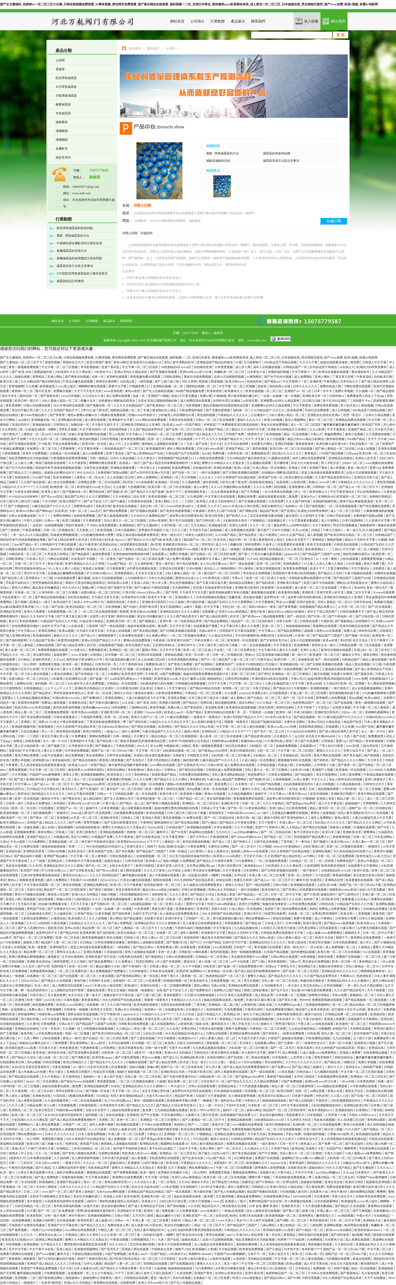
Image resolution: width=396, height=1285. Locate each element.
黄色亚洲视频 (386, 482)
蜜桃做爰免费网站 (245, 1172)
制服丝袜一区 (80, 424)
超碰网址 (288, 1158)
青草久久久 (183, 1139)
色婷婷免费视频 (85, 515)
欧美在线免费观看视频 (196, 1129)
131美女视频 (285, 1072)
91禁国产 (274, 1038)
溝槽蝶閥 (62, 131)
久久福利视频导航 (56, 1100)
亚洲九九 (213, 511)
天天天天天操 (79, 904)
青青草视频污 (93, 822)
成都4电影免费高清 (289, 1014)
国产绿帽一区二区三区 (291, 1220)
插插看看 (29, 1259)
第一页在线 (151, 976)
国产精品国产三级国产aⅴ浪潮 (96, 1024)
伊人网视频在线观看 (298, 1201)
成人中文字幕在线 (330, 803)
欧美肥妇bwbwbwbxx (131, 841)
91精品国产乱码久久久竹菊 (59, 621)
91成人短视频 (366, 448)
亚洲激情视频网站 (93, 774)
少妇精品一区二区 (261, 746)
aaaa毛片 (95, 511)
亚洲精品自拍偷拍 (340, 458)
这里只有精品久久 (209, 1014)
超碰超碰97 (353, 803)
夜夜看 (124, 611)
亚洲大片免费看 (35, 611)
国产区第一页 (317, 616)
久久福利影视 (144, 563)
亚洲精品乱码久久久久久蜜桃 (180, 611)
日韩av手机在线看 (339, 515)
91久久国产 (353, 1129)
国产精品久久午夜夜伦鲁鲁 (238, 822)
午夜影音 (327, 621)
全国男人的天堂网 (102, 616)
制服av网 (88, 587)
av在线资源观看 (323, 1024)
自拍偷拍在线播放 (375, 909)
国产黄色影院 (193, 707)
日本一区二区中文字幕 (286, 894)
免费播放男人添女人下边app (366, 396)
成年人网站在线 (383, 980)
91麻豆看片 (348, 928)
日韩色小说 (132, 937)
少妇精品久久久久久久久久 (87, 923)
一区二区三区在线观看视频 (99, 611)
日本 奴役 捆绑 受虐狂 (264, 1206)
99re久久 (142, 746)
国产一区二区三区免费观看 (56, 1211)
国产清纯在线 (138, 722)
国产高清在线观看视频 (175, 511)
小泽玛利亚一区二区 (175, 525)
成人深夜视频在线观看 (240, 530)
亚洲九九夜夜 (238, 525)
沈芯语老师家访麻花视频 (267, 515)
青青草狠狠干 (323, 1057)
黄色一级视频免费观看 (24, 367)
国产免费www (244, 899)
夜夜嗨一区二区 (23, 391)
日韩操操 (327, 741)
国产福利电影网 (17, 640)
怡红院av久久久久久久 (287, 453)
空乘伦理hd (189, 1028)
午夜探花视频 (119, 1239)
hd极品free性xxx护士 (357, 1163)
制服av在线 (64, 899)
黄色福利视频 (206, 415)
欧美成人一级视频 (12, 976)
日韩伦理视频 (109, 439)
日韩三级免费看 (351, 774)
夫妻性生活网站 (295, 722)
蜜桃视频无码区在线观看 (295, 760)
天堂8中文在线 (236, 1105)
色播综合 (248, 1182)
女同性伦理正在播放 (227, 400)
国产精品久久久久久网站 (348, 760)
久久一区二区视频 (47, 1153)
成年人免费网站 (148, 477)
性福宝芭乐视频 (320, 942)
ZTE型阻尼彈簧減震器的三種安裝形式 (82, 273)
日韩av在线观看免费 (202, 1086)
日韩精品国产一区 (295, 367)
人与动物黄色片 (136, 578)
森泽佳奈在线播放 (125, 506)
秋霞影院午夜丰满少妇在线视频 (294, 573)
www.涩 (218, 1201)
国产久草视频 (250, 492)
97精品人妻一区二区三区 (199, 1220)
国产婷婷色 (312, 669)
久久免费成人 (124, 961)
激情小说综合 (313, 1014)
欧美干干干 (174, 492)
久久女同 (35, 865)
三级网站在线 (23, 683)
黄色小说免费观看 (240, 995)
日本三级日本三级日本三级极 (20, 501)
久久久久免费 (262, 487)
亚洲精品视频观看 (254, 549)
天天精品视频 (227, 1249)
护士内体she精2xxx (100, 573)
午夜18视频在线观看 (358, 573)
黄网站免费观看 (100, 736)
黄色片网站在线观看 (328, 755)
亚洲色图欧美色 (195, 492)
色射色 (262, 386)
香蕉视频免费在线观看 (145, 376)
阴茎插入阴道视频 (211, 381)
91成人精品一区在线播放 (270, 468)
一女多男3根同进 (50, 1282)
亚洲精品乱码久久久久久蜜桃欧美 (158, 923)
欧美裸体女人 (234, 391)
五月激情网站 (181, 587)
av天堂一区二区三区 (352, 607)
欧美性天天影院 (102, 1009)
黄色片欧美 (55, 563)
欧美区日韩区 (354, 1182)
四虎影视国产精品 (164, 774)
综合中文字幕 (188, 1148)
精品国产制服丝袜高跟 (266, 722)
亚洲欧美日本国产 (289, 583)
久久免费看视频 (187, 1211)
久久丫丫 (44, 515)
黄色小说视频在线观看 (140, 952)
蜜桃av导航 (150, 650)
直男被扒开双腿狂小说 (153, 530)
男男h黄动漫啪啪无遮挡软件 (96, 1211)
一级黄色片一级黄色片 (206, 717)
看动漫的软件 (360, 372)
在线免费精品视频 (375, 1052)
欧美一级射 (35, 1000)
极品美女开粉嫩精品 (46, 587)
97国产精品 (222, 1129)
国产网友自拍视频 (77, 376)
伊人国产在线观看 (306, 741)
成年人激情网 (130, 731)
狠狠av (66, 1019)
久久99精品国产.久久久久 (268, 410)
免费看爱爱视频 (372, 559)
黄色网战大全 (368, 961)
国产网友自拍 (71, 798)
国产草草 (171, 592)
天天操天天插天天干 (106, 424)
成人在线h (48, 827)
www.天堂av (226, 1220)
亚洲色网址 (306, 1215)
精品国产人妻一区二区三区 (237, 659)
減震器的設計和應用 (70, 281)
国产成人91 (88, 635)
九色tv (4, 841)
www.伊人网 (327, 482)
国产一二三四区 (199, 1124)
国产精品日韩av (144, 947)
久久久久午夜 (309, 362)
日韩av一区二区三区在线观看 (215, 420)
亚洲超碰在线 (41, 424)
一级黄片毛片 (71, 1163)
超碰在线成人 (113, 861)
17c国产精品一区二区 (190, 798)
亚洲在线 (387, 1019)
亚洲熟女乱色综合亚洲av (324, 415)
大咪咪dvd (347, 976)
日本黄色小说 (256, 372)
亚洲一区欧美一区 (169, 899)
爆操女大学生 (351, 655)
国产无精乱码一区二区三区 (109, 904)
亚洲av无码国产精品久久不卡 (101, 640)
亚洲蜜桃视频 (319, 688)
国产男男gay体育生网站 (157, 1139)
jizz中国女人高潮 (179, 870)
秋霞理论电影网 (69, 640)
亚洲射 (201, 506)
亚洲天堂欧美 (305, 602)
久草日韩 (128, 592)
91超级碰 (164, 468)
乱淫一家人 (8, 1172)
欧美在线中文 (62, 602)
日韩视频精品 (33, 688)
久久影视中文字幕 (312, 515)
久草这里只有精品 (56, 554)
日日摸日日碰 (311, 400)
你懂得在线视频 (384, 573)
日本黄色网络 (366, 1081)
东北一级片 (232, 1263)
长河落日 (245, 1043)
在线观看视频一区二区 (63, 611)
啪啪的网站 (229, 568)
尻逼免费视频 (181, 468)
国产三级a (259, 961)
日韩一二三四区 (29, 736)
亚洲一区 (153, 439)
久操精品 (35, 472)
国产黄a (243, 554)
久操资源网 (311, 865)
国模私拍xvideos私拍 (343, 889)
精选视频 (367, 405)
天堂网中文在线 (100, 980)
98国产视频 (342, 1268)
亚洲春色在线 (77, 702)
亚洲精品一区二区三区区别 (200, 803)
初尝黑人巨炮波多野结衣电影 (213, 587)
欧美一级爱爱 (154, 789)
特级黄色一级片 (111, 1278)
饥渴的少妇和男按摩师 (371, 367)
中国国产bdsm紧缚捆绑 (45, 774)
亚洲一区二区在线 (99, 693)
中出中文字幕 (304, 1172)
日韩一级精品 (99, 458)
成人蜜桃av (237, 698)
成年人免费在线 (239, 1187)
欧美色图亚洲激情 (333, 865)
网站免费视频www (258, 918)
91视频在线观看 (279, 458)
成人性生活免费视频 (61, 482)
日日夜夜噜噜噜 (297, 808)
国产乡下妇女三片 (96, 501)
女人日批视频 (275, 439)
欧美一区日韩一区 (197, 655)
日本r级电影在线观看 (228, 1091)
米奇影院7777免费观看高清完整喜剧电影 (231, 424)
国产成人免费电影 (120, 923)
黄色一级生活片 (172, 535)
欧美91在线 (361, 870)
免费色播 (218, 453)
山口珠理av (197, 851)
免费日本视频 (178, 554)
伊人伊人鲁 (160, 583)
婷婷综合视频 (125, 616)
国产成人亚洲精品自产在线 (145, 453)
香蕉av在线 (335, 1091)
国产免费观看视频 (125, 1172)
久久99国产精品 (226, 535)
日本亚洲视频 (110, 808)
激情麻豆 (53, 957)
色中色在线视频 (187, 563)
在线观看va (159, 554)
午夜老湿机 (364, 376)
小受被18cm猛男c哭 (340, 1134)
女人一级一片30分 (373, 731)
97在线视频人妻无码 (294, 1191)
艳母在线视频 (282, 918)
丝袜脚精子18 (364, 621)
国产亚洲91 (288, 511)
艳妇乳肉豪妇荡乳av (357, 554)
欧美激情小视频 (191, 794)
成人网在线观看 (96, 420)
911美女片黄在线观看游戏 (67, 722)
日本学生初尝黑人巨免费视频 (107, 1067)
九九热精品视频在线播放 (33, 698)
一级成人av (111, 731)
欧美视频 (18, 923)
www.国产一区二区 (54, 1191)
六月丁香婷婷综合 (131, 664)
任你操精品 (381, 1215)
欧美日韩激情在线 (242, 750)
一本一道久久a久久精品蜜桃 (362, 530)
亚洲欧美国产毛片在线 (100, 957)
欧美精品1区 (232, 1014)
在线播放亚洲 (174, 1009)
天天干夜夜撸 (231, 870)
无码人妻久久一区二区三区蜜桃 (125, 520)
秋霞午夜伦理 (312, 923)
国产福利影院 (106, 933)
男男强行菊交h (285, 1024)
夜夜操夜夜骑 (304, 444)
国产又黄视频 (9, 1033)
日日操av (6, 856)
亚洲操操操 (127, 525)
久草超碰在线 (289, 755)
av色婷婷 (43, 923)
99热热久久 (252, 1100)
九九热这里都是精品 (302, 1028)
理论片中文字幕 (35, 573)
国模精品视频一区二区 (201, 386)
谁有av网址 (120, 362)
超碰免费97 (61, 655)
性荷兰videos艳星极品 (234, 611)
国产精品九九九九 (239, 1081)
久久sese (58, 659)
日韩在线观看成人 (66, 717)
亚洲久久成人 (309, 650)
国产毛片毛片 (279, 990)
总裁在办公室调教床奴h (16, 985)
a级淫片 (139, 1052)
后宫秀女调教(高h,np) (201, 865)
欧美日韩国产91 (71, 501)
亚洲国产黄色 (318, 468)
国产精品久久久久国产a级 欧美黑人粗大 (155, 539)
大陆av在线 (218, 985)
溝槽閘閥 (62, 140)
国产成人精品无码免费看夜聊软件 (166, 463)
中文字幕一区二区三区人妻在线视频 (24, 674)
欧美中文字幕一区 (160, 597)
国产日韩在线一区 (208, 520)
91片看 (31, 1211)
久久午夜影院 (77, 463)
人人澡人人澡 (339, 1096)
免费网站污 (26, 1124)
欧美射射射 (215, 391)
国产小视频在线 (19, 506)
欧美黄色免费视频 (133, 439)
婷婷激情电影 (118, 429)
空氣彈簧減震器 (66, 95)
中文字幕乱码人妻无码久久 (59, 789)
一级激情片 (61, 813)
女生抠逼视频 (66, 1220)
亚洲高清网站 (47, 631)
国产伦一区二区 (96, 865)
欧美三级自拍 (297, 942)
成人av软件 (98, 1043)
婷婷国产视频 (372, 1067)
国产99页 (383, 827)
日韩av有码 (214, 765)
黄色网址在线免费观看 (366, 937)
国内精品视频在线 (271, 559)
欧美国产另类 (371, 424)
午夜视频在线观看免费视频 (69, 458)
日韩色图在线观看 (130, 957)
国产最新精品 (344, 621)
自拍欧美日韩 (383, 376)
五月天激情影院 (11, 688)
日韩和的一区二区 (324, 487)
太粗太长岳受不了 (297, 539)
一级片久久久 (334, 1067)
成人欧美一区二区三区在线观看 (316, 587)
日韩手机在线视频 (96, 468)
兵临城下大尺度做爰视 (211, 1096)
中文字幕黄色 (302, 405)
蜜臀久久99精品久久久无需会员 (223, 463)
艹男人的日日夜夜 (331, 746)
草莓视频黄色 (234, 923)
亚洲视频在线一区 (43, 420)
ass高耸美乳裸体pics (124, 678)
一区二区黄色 (107, 559)
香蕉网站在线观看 (380, 1206)
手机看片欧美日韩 (200, 1072)
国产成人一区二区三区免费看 (33, 937)
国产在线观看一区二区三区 (78, 976)
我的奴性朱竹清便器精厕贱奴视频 (58, 468)
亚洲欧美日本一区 (314, 396)
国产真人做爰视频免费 (113, 515)
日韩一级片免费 (156, 1048)
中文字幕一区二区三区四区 (140, 367)
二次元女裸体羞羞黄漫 (223, 492)
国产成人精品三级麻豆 (307, 1067)
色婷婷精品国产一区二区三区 (124, 448)
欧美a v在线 (242, 468)
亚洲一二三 (76, 846)
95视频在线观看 (17, 549)
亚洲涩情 (202, 909)
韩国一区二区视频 (77, 1033)
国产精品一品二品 (131, 803)
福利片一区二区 (234, 1110)
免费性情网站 (62, 515)
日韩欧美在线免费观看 (133, 1024)
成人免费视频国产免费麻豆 (108, 971)
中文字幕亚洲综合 (342, 492)
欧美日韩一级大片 (27, 400)
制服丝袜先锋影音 (274, 904)
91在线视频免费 (65, 578)
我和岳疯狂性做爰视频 (83, 1014)
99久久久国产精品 (292, 535)
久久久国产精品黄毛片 (182, 616)
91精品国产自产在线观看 (183, 453)
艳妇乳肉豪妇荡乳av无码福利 (119, 1201)
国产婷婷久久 (242, 841)
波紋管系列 (63, 157)
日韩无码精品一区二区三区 (33, 1206)
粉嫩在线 (236, 544)
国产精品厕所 (80, 554)
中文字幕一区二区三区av (246, 683)
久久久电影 (79, 961)
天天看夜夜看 (92, 520)
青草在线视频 (215, 1235)
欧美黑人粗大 (50, 492)
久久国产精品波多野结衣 (147, 429)
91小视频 (265, 846)
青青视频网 (16, 386)
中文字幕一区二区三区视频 (60, 367)
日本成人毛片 (35, 559)
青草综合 (23, 794)
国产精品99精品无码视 (205, 688)
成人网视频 (290, 1052)
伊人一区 (300, 492)
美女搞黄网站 (95, 755)
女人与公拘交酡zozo (214, 563)
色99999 (56, 549)
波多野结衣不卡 (47, 933)
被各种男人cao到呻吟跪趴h (292, 525)
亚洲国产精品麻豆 (56, 856)
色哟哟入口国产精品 (228, 990)
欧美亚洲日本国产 (179, 640)
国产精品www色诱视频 (339, 923)
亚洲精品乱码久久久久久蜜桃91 (348, 980)
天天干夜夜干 (379, 640)
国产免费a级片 (93, 698)
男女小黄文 (56, 1072)
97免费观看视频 (55, 1273)
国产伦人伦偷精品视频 (158, 391)
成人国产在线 (113, 1076)
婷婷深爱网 (253, 544)
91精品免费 (33, 1105)
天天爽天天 (142, 736)
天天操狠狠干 (252, 362)
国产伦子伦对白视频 (278, 376)
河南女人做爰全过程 (199, 535)
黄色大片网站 (21, 587)
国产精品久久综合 (202, 894)
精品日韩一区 (238, 539)
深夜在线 (15, 750)
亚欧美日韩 (103, 506)
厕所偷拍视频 (335, 439)
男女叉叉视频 (116, 990)
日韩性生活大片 (374, 784)
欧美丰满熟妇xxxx (12, 822)
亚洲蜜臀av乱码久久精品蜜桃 (280, 400)
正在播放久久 (283, 736)
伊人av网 (156, 746)
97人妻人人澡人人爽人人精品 (324, 563)
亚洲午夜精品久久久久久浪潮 (85, 563)
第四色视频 (260, 448)
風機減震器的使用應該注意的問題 (79, 258)
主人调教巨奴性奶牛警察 (68, 990)
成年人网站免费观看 (181, 448)
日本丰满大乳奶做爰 (116, 1158)
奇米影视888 (136, 770)
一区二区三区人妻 (375, 957)
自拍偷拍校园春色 (88, 827)
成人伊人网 (243, 367)
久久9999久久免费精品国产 (149, 515)
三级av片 (294, 961)
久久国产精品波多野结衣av (333, 477)
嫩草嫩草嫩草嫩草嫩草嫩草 (341, 424)
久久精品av (293, 827)
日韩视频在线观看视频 (190, 683)
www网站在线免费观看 (151, 420)
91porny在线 (153, 712)
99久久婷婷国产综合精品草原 (76, 726)
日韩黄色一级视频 (76, 1009)
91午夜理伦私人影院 (216, 578)
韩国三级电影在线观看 (50, 463)
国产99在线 (229, 511)
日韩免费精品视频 (318, 1038)
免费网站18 (198, 971)
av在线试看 (250, 400)
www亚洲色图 (113, 391)
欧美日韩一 (348, 913)
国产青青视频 (288, 607)
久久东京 (28, 966)
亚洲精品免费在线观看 (350, 420)
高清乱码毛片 (21, 424)
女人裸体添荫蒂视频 (381, 683)
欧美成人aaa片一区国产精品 (182, 424)
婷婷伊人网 (276, 827)
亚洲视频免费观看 (56, 712)
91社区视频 (354, 563)
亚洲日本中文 (187, 645)
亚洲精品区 (210, 731)
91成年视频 (72, 1000)
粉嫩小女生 (88, 400)
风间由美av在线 (280, 386)
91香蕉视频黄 (11, 453)
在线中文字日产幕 (53, 626)
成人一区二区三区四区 (305, 424)
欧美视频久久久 (257, 1163)
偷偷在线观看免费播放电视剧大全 (206, 674)
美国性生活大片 (74, 362)
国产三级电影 (11, 530)
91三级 (47, 578)
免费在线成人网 (331, 386)
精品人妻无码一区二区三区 (328, 808)
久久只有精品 (50, 1076)
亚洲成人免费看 (335, 1019)
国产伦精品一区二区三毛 (264, 698)
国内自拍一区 (28, 396)
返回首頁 (135, 48)
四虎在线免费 (272, 669)
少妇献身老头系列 (235, 520)
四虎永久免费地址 (38, 803)
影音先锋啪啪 (62, 477)
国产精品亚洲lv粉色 (258, 736)
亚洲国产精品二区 (217, 429)
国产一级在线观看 (242, 563)
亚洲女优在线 (334, 1182)
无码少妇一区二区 (152, 506)
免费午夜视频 (302, 918)
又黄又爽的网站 (339, 568)
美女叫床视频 (181, 1278)
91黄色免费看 (196, 846)
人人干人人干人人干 (58, 688)
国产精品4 (356, 741)
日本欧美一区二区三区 (263, 1105)
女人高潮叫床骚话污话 (206, 722)
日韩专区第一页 (238, 453)
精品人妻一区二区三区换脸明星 (293, 1086)
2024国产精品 (356, 439)
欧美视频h (199, 1249)
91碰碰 (382, 539)
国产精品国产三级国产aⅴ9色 (321, 554)
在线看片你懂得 (342, 674)
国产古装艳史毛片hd (274, 640)
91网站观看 (200, 952)
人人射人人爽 (24, 463)
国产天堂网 (19, 439)
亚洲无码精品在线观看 (354, 626)
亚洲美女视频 (387, 448)
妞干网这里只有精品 (226, 1182)
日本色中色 (292, 1249)
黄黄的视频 (53, 362)
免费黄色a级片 (84, 506)
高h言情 (128, 482)
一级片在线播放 (210, 472)
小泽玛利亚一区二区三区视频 (58, 592)
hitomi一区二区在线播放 (42, 1081)
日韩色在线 (327, 904)
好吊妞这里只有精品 (324, 367)
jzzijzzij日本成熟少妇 (253, 693)
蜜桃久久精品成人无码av (142, 549)
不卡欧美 (44, 444)
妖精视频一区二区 (59, 779)
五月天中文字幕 (180, 626)
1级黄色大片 (255, 434)
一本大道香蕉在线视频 (277, 492)
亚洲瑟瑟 (84, 909)
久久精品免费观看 (266, 1081)
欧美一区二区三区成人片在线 (266, 578)
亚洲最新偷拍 (123, 573)
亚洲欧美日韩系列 (247, 587)
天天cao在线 (300, 530)
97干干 (199, 439)
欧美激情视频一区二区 (15, 813)
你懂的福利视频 (279, 372)
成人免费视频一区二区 (340, 947)
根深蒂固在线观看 (68, 731)
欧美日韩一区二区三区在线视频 (291, 448)
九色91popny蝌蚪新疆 (111, 1191)
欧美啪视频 (274, 434)
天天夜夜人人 (85, 530)
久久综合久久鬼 (93, 396)
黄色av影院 (133, 391)
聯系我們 (258, 21)
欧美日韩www (235, 381)
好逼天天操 (92, 1206)
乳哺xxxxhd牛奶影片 (142, 415)
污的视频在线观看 (338, 1259)
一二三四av (333, 549)
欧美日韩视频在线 (268, 568)
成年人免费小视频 (101, 1124)
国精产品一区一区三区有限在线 (370, 808)
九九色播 (32, 386)
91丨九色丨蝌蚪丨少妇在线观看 (337, 559)
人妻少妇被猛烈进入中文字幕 (285, 683)
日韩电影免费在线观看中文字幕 (310, 578)
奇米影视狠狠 (90, 367)
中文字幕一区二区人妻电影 (361, 549)
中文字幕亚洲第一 (90, 448)
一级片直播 (154, 1052)
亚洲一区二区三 (273, 626)
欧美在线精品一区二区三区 (84, 607)
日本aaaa (351, 453)
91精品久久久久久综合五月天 (169, 722)
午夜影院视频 (160, 587)
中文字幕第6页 (111, 1014)
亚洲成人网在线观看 (49, 1239)
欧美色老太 (115, 774)
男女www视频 (285, 602)
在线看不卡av (362, 400)
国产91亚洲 (179, 832)
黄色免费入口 (223, 784)
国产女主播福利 (148, 525)
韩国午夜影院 (75, 525)
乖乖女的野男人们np (70, 1091)
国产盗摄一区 (99, 678)
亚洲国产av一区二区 (298, 391)
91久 (256, 1024)
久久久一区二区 (261, 525)
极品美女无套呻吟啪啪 (217, 937)
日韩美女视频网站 (280, 774)
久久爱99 (33, 1024)
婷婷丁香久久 (170, 976)
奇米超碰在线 (61, 760)
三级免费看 (60, 1043)
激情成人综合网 (58, 894)
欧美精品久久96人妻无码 (286, 549)
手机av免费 (340, 995)
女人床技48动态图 (12, 1211)
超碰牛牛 (261, 794)
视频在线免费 (247, 496)
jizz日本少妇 (53, 1000)
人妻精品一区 (171, 841)
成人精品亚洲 (264, 995)
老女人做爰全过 (218, 851)
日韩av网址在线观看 (285, 957)
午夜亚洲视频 (31, 530)
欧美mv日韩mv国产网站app (34, 511)
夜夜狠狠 (15, 1259)
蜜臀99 (189, 899)
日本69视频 (194, 568)
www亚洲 (352, 746)
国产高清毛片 (135, 760)
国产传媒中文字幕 (120, 587)
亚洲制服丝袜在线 (70, 420)
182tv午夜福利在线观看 (69, 405)
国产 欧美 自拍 (22, 372)
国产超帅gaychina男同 (213, 750)
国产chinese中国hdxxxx (246, 837)
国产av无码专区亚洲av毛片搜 (150, 472)
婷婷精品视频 (174, 655)
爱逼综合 (190, 961)
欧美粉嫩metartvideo (96, 707)
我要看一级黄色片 (236, 722)
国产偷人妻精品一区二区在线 (335, 448)
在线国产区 (340, 1028)
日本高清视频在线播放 (211, 597)
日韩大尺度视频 (200, 1201)
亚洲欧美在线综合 (39, 961)
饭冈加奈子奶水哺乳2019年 (84, 659)
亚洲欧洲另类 (41, 659)
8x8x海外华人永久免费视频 (86, 683)
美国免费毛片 (256, 774)
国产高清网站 (204, 664)
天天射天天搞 (384, 429)
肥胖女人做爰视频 (323, 813)
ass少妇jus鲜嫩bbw (246, 832)
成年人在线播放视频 (267, 367)
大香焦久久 (154, 1134)
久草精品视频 (266, 765)
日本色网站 (251, 870)
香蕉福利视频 (341, 875)
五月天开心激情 (143, 1215)
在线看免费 (188, 947)
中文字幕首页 (282, 645)
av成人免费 (301, 779)
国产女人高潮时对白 (32, 928)
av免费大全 (193, 1115)
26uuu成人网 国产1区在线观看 (91, 813)
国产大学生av (199, 837)
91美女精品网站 (256, 808)
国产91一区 (209, 659)
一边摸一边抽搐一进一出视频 (280, 396)
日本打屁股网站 (353, 520)
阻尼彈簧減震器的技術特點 (75, 228)
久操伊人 (269, 544)
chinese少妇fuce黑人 (150, 592)
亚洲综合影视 (149, 985)
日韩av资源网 (158, 520)
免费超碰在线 (43, 372)
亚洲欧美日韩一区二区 (121, 621)
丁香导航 (287, 841)
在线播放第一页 (79, 1273)
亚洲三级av (276, 808)
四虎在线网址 (145, 961)
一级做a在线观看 (233, 1211)
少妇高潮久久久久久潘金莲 (73, 372)
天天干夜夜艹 (306, 707)
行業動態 (218, 21)
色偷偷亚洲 (305, 659)
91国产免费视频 (292, 1081)
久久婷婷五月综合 (299, 1120)
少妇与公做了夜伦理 (95, 410)
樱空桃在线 (97, 492)
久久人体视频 (98, 918)
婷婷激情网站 (27, 1014)
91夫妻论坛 (79, 650)
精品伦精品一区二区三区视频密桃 (174, 736)
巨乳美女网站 (307, 928)
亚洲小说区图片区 (230, 865)
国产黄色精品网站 (128, 976)
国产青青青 (58, 415)
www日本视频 (71, 396)
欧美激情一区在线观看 (277, 587)
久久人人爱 (16, 1105)
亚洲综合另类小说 (366, 477)
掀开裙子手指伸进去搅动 (98, 841)
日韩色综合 (202, 1052)
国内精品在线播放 (241, 583)
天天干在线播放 (375, 1278)
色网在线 (206, 702)
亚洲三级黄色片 (376, 779)
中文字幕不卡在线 (41, 1249)
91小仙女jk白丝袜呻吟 (24, 496)
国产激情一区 (347, 765)
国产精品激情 (385, 391)
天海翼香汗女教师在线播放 (27, 1225)
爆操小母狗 (192, 731)
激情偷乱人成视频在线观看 (160, 444)
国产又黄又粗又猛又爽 (211, 583)
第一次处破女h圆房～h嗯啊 (38, 429)
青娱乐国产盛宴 (163, 909)
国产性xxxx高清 (52, 496)
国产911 (195, 942)
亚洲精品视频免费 (122, 468)
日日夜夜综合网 (127, 688)
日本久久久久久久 (305, 386)
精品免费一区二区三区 (97, 928)
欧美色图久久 (318, 492)
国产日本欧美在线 (148, 837)
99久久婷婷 (189, 381)
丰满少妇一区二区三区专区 (372, 650)
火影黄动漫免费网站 (169, 693)
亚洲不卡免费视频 (34, 453)
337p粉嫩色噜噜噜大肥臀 (97, 535)
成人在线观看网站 (163, 1024)
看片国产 (263, 530)
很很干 (151, 846)
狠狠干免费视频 (236, 1028)
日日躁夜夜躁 (278, 693)
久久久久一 (29, 1235)
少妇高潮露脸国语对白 (298, 784)
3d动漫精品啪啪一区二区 (179, 750)
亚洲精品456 (326, 496)
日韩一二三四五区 (21, 1163)
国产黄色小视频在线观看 (163, 803)
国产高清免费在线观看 (36, 717)
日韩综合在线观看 (171, 568)
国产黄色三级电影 (101, 889)
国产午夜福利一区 (340, 616)
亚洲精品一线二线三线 (124, 650)
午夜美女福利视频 (27, 492)
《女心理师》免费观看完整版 (41, 664)
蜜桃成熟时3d (163, 822)
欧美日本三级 (9, 381)
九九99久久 (224, 832)
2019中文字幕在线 (213, 1187)
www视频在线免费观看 (332, 1086)
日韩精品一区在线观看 (177, 439)
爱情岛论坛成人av (187, 578)
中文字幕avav (27, 631)
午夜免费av (331, 381)
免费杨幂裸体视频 (42, 971)
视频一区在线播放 (139, 669)
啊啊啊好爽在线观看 (93, 386)
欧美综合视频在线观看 (334, 372)
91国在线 (59, 1096)
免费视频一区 (322, 1268)
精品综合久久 (211, 1206)
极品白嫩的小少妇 (108, 966)
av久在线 (128, 702)
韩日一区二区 (93, 1182)
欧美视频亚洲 (155, 448)
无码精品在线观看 (260, 1259)
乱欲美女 (61, 511)
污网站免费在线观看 (357, 386)
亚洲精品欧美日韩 (192, 1057)
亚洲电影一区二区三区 (179, 1134)
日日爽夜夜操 (243, 1158)
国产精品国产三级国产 (327, 635)
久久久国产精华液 (298, 501)
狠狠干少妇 (182, 1249)
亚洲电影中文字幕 (120, 420)
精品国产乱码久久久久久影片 (275, 1139)
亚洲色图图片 (292, 563)
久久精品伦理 (344, 1244)
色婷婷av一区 (294, 506)
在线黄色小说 (319, 1191)
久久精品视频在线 (348, 784)
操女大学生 (10, 396)
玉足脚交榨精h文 (164, 645)
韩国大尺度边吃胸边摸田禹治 (85, 583)
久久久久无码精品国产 (129, 405)
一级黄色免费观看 (292, 1033)
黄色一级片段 (165, 563)
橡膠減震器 (63, 104)
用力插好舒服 (195, 602)
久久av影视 (317, 429)
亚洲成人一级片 (130, 463)
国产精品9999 (69, 933)
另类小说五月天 (354, 750)
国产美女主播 (288, 1000)
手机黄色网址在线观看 (374, 1148)
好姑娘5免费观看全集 (53, 904)
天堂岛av (324, 707)
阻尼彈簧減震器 (66, 78)
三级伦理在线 (369, 746)
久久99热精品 (122, 496)
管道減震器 (63, 113)
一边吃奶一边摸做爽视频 (47, 525)
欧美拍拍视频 (155, 813)
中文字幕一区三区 (148, 750)
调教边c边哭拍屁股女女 (352, 583)
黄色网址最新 (376, 1120)
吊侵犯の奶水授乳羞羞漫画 (152, 755)
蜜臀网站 (369, 832)
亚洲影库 (316, 381)
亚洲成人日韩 (297, 468)
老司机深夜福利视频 (67, 707)
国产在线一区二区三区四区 (184, 429)
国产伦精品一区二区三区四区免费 (213, 554)
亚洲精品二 (64, 1148)
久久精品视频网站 (240, 794)
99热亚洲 (209, 966)
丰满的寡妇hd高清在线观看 (270, 678)
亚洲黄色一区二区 (21, 1110)
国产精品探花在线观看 (24, 1076)
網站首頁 (177, 21)
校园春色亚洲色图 (95, 669)
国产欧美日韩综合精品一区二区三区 (348, 535)
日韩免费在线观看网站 (194, 774)
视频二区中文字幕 (358, 592)
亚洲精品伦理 (334, 880)
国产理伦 (264, 674)
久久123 (216, 487)
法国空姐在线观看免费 (176, 1004)
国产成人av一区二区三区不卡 (359, 487)
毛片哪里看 (281, 463)
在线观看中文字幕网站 (363, 865)
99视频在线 (172, 746)
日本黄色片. (363, 1172)
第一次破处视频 (29, 827)
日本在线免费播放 (345, 942)
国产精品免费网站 (216, 621)
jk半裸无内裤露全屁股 (142, 568)
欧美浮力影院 (287, 928)
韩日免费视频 (74, 755)
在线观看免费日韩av (277, 1196)
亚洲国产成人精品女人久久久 (204, 434)
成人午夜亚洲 (88, 544)
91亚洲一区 (303, 635)
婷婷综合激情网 (107, 381)
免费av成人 (174, 707)
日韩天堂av (264, 659)
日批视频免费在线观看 (128, 813)
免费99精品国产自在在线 (266, 1201)
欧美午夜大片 (210, 549)
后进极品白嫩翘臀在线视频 (66, 573)
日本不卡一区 (256, 1254)
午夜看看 (12, 765)
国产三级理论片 (349, 894)
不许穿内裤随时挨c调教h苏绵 (255, 635)
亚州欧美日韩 (330, 899)
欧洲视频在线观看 (199, 827)
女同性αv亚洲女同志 (229, 1273)
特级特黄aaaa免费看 (225, 741)
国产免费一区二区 (330, 1143)
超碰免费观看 (101, 554)
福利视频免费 (42, 813)
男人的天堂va (349, 405)
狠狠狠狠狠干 (107, 635)
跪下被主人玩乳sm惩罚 (214, 1153)
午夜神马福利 (184, 928)
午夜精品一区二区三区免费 (163, 434)
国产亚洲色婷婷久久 (295, 817)
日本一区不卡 (323, 391)
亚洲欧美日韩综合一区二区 (181, 544)
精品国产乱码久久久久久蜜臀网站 (88, 496)
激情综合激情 (144, 693)
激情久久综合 (123, 693)
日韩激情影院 (88, 1105)
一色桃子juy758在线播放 (46, 1230)
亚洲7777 (261, 827)
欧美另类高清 (320, 1009)
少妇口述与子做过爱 (173, 1201)
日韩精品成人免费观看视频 (224, 770)
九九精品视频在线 (246, 928)
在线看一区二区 (26, 592)
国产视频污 (321, 841)
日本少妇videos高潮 (210, 448)
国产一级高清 (296, 616)
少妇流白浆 (127, 381)
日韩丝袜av (337, 396)
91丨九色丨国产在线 (194, 444)
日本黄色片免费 (346, 918)
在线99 (175, 1220)
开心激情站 (246, 568)
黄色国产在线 (36, 909)
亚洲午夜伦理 (148, 607)
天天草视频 (189, 477)
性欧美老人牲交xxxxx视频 (140, 1153)
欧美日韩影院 (92, 731)
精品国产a (302, 1009)
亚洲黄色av (33, 578)
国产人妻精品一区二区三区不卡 (21, 362)
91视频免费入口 (140, 386)
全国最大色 (268, 1172)
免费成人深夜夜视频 (27, 741)
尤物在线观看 (45, 645)
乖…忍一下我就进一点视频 (255, 712)
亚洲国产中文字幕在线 (63, 1225)
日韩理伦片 (61, 424)
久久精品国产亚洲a (42, 640)
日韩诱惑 (378, 568)
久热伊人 (133, 602)
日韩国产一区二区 (198, 918)
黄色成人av (308, 1143)
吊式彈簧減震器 (66, 87)
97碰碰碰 (220, 396)
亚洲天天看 (47, 1148)
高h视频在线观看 (127, 1124)
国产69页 (43, 966)
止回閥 (60, 60)
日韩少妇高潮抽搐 (193, 889)
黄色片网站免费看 (27, 755)
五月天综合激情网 (236, 444)
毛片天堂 (145, 1268)
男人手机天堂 (330, 463)
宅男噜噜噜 (68, 448)
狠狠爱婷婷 (368, 525)
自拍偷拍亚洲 (203, 367)
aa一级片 (263, 813)
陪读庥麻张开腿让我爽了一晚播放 (190, 1100)
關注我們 (338, 21)
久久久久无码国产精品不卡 (60, 410)
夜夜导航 (379, 913)
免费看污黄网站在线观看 (17, 1254)
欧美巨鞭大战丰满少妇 (331, 444)
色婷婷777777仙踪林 (291, 1239)
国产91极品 (118, 501)
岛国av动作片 (208, 631)
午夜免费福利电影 (191, 410)
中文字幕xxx (134, 434)
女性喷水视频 (341, 707)
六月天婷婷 (50, 501)
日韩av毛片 (66, 1024)
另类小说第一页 (287, 621)
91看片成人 (110, 803)
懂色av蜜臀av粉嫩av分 (82, 415)
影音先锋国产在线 (138, 645)
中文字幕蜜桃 (264, 602)
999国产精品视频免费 (190, 391)
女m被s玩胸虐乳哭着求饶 (17, 607)
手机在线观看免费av (66, 444)
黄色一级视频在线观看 (370, 702)
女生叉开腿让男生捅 (156, 1091)
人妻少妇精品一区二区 (292, 1225)
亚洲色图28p (41, 760)
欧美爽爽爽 (302, 645)
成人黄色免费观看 (47, 1124)
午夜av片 (316, 434)
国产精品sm (272, 381)
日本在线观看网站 (326, 1201)
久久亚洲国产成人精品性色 (283, 856)
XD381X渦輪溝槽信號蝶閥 (168, 221)
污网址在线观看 (58, 559)
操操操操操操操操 (298, 626)
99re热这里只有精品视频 (281, 362)
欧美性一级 (71, 664)
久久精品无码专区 (220, 635)
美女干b (242, 1220)
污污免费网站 (37, 841)
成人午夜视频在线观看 (164, 875)
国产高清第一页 (239, 1057)
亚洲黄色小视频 (365, 1043)
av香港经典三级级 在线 (257, 1004)
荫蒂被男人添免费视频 (331, 698)
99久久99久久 (86, 472)
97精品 (101, 587)
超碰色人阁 (31, 942)
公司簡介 (197, 21)
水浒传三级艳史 (305, 1076)
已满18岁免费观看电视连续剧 (41, 875)
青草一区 (6, 779)
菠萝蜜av (8, 698)
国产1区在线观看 (379, 607)
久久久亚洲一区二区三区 (118, 1235)
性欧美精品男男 (192, 621)
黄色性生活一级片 (324, 645)
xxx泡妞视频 (345, 1215)
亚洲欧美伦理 (352, 832)
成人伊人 (366, 942)
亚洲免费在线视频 (12, 909)
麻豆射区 (292, 515)
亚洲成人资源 (325, 798)
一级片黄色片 (9, 434)
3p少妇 (206, 453)
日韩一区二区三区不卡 (30, 563)
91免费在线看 (192, 817)
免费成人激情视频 (53, 702)
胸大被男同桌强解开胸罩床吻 (128, 765)
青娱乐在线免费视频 (198, 376)
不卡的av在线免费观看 (102, 525)
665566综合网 (302, 1196)
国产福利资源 (265, 583)
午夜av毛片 (298, 678)
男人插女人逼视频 (18, 1096)
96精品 (185, 746)
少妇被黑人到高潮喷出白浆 (176, 415)
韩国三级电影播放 (256, 990)
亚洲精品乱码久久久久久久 (267, 942)
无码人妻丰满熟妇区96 (179, 362)
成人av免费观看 (93, 453)
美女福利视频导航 (219, 798)
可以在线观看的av (369, 492)
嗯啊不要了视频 (259, 1177)
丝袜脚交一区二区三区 (42, 448)
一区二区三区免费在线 (240, 650)
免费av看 (206, 396)
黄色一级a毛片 (358, 468)
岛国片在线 (34, 889)
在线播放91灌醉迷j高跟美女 (117, 400)
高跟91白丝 (205, 784)
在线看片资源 (153, 918)
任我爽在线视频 (109, 1153)
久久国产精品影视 (33, 482)
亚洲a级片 (131, 985)
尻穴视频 (21, 602)
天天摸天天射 (47, 1048)
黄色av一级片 (72, 1038)
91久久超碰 (177, 602)
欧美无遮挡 (305, 1048)
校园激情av (73, 1278)
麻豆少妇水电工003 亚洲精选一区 (270, 1268)
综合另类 (60, 434)
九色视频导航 (137, 487)
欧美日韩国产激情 (99, 362)
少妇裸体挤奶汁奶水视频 (156, 683)
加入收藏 (311, 21)
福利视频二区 (94, 1115)
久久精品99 (330, 683)
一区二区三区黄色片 (300, 559)
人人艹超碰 (38, 861)
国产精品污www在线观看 (78, 1081)
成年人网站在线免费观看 (309, 458)
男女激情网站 (79, 1043)
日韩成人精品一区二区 (165, 966)
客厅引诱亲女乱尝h (306, 832)
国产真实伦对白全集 (190, 1235)
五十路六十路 (362, 1038)
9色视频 (226, 875)
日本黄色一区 (244, 784)
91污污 (221, 995)
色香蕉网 (282, 482)
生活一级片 (42, 985)
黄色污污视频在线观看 (30, 894)
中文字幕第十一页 (304, 372)
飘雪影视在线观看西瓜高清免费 (85, 1244)
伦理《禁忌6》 (353, 415)
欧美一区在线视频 (215, 789)
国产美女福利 (352, 755)
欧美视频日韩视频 (119, 779)
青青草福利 (297, 1163)
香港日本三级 (221, 1124)
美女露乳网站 (42, 655)
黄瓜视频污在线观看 (268, 947)
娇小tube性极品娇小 (34, 415)
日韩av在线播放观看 (37, 405)
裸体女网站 (371, 655)
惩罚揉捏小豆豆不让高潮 (23, 669)
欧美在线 (298, 1148)
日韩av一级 (52, 520)
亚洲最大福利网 (74, 549)
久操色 (195, 463)
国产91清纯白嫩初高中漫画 (56, 1259)
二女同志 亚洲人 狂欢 (301, 789)
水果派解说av (382, 1211)
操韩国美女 (217, 813)
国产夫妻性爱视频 (218, 410)
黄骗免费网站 (333, 434)
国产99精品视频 (234, 559)
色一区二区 (340, 1004)
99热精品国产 (384, 535)
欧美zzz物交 (372, 698)
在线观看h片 (308, 746)
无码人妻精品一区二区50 (334, 602)
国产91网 (75, 822)
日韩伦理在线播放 (237, 678)
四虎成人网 (286, 765)
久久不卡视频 (243, 827)
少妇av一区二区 (353, 463)
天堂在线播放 (30, 731)
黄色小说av (154, 770)
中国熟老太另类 (198, 755)
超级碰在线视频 (293, 1038)
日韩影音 (178, 755)
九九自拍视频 (341, 1038)
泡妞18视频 (170, 861)
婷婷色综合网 (367, 631)
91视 (239, 362)
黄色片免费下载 (375, 563)
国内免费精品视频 (294, 909)
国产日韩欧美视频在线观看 (241, 472)
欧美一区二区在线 (24, 808)
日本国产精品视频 (276, 952)
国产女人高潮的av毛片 (119, 798)
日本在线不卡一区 (288, 1019)
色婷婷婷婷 (192, 937)
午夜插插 (199, 511)
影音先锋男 (267, 707)
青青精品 (38, 376)
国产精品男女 (248, 535)
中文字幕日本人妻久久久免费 (240, 626)
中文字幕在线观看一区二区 (42, 885)
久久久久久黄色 (155, 870)
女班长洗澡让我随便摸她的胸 (158, 400)
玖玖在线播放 (253, 1062)
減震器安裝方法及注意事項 (75, 266)
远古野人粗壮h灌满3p (193, 1259)
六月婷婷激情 (138, 971)
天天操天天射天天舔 (105, 597)
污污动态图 (323, 875)
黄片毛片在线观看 (181, 520)
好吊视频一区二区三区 (120, 655)
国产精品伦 (191, 702)
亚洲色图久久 (184, 597)
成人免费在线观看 (118, 396)
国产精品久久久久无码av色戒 (194, 726)
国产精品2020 (282, 688)
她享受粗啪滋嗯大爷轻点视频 (229, 592)
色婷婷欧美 (160, 894)
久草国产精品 (84, 913)
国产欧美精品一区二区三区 (165, 405)
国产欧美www (251, 616)
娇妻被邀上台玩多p (355, 899)
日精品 (316, 530)
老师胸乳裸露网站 (377, 712)
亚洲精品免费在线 (96, 885)
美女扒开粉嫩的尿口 (151, 616)
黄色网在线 (197, 779)
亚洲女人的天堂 (366, 458)
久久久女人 (207, 477)
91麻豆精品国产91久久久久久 (52, 506)
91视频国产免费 (102, 837)
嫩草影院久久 (220, 1024)
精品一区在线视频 (296, 434)
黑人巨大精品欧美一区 (30, 746)
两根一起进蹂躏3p (14, 1009)
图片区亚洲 (43, 391)
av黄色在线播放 (62, 674)
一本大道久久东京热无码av (303, 985)
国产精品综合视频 (191, 770)
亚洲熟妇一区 (169, 477)
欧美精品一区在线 (167, 482)
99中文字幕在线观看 (81, 794)
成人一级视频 (230, 549)
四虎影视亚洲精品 (261, 482)
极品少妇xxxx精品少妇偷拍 (306, 439)
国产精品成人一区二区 (253, 894)
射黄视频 (364, 913)
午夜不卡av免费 (180, 1048)
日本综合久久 (349, 381)
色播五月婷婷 (243, 880)
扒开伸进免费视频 (77, 750)
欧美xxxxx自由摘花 (339, 1230)
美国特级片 (59, 966)
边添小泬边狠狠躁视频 (229, 376)
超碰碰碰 (216, 530)
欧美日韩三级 (36, 1143)
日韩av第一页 (314, 1254)
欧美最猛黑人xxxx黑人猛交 (58, 386)
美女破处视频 (252, 597)
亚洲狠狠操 (30, 1244)
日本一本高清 (50, 1028)
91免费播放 (79, 736)
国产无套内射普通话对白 (121, 822)
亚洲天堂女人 (136, 846)
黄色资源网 (13, 405)
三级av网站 (267, 1225)
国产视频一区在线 (357, 635)
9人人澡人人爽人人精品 (64, 568)
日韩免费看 (119, 707)
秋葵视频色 (46, 726)
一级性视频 (145, 381)
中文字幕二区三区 (379, 1249)
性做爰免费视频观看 (65, 535)
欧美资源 (39, 1052)
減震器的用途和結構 (276, 153)
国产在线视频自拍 (182, 1263)
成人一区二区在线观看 (89, 779)
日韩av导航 (280, 885)
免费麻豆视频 (62, 391)
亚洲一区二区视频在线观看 (344, 846)
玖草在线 (240, 875)
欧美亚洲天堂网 (132, 674)
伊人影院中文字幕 (253, 1052)
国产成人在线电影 (301, 1100)
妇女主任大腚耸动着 (305, 463)
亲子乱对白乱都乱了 (337, 400)
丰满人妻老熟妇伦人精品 (160, 410)
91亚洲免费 (142, 909)
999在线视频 (213, 669)
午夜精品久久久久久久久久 (356, 482)
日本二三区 (32, 1191)
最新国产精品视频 (279, 1076)
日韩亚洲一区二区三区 (116, 1052)
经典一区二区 (251, 803)
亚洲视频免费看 (25, 832)
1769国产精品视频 (331, 453)
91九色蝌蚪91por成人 (289, 1004)
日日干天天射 (217, 683)
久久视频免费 (191, 482)
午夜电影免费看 (92, 717)
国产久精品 (43, 1167)
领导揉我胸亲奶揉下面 (344, 693)
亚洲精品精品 (227, 1086)
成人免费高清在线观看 (195, 400)
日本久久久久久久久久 (60, 1134)
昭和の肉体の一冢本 (263, 607)
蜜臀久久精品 (256, 976)
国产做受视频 (315, 506)
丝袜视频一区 (95, 1004)
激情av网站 (201, 985)
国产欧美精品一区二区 (90, 674)
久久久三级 (179, 530)
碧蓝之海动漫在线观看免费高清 (322, 472)
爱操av (249, 655)
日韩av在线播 (56, 851)
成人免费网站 (303, 376)
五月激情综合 (71, 1076)
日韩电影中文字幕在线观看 (58, 544)
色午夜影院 (35, 1201)
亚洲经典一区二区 (305, 1124)
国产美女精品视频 (145, 631)
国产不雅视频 (362, 1211)
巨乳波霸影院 (328, 928)
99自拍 (116, 1086)
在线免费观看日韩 (250, 966)
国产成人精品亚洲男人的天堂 (68, 539)
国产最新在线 (49, 396)
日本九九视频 (93, 1263)
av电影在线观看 (220, 1259)
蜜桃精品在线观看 (99, 1172)
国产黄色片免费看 (180, 664)
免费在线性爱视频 (326, 405)
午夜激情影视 (219, 837)
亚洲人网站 (55, 376)
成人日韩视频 (341, 410)
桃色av (12, 880)
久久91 (30, 923)
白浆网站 (96, 655)
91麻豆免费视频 (178, 717)
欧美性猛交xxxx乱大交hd (94, 487)
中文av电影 (18, 841)
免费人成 (350, 631)
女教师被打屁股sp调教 (113, 472)
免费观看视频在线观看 (53, 650)
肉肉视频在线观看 (320, 1244)
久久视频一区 (365, 391)
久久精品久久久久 (256, 1148)
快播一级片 (385, 1081)
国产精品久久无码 (330, 573)
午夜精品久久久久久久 (233, 415)
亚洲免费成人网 (300, 487)
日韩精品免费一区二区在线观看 (99, 482)
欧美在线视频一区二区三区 (264, 391)
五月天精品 (199, 525)
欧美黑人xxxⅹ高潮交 (227, 856)
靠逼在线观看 (260, 1057)
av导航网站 (108, 1048)
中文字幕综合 (360, 568)
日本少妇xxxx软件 (47, 1163)
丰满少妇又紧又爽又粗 (261, 1000)
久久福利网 (62, 1158)
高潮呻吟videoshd (200, 1254)
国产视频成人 (148, 621)
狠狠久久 (267, 1024)
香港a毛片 (374, 1009)
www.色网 (360, 678)
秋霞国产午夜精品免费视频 (39, 1268)
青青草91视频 (383, 851)
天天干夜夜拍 (321, 525)
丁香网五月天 (286, 966)
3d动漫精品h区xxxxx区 (176, 367)
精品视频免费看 (274, 616)
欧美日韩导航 (214, 515)
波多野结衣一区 (275, 597)
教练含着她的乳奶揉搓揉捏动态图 (226, 405)
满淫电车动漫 (56, 1052)
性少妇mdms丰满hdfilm (114, 726)
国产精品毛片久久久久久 (285, 976)
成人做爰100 (104, 1220)
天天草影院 (10, 429)
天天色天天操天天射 (149, 573)
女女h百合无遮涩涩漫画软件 (31, 1067)
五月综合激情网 (73, 957)
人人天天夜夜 (97, 1129)
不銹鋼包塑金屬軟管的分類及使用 (79, 243)
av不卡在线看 (240, 961)
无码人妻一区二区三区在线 (280, 980)
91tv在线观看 (144, 482)
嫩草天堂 (302, 880)
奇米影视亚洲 (68, 1048)
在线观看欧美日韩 (12, 1062)
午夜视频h (301, 688)
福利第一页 (241, 410)
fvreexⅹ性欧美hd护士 (180, 506)
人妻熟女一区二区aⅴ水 (36, 434)
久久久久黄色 (178, 894)
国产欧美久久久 (237, 515)
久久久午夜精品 (274, 803)
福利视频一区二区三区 (50, 683)
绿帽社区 (349, 1062)
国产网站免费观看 (115, 511)
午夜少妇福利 (303, 712)
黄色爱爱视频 (106, 1081)
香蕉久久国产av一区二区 (148, 717)
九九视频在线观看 (259, 463)
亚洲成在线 (13, 851)
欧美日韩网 (285, 1091)
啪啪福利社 (215, 678)
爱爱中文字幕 (117, 386)
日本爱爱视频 (224, 367)
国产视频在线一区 (99, 405)
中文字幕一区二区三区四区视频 (362, 1072)
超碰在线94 (328, 894)
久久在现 (42, 487)
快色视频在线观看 (368, 1134)
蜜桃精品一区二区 (362, 995)
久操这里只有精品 (91, 621)
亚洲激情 (63, 817)
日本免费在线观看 (131, 635)
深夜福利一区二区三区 (128, 980)
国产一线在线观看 (113, 626)
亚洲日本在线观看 (150, 655)
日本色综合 (303, 1268)
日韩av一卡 (105, 794)
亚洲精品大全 (372, 1220)
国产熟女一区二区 (42, 817)
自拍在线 (221, 1215)
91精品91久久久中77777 (18, 487)
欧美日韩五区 (44, 1110)
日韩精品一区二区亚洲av (212, 957)
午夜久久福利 (33, 520)
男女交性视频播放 (345, 525)
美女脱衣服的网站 (271, 1115)
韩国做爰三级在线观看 (38, 899)
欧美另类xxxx (366, 923)
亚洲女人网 (13, 899)
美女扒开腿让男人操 (26, 410)
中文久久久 (319, 779)
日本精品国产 (175, 827)
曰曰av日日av (109, 880)
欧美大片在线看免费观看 (175, 1244)
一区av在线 (315, 947)
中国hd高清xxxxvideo (66, 698)
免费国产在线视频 (348, 957)
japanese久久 (292, 554)
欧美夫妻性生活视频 (299, 477)
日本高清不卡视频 (83, 559)
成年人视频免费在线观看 (231, 1072)
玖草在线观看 (223, 827)
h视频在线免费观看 (113, 415)
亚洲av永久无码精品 (222, 889)
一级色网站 (123, 947)
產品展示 (238, 21)
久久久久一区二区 (95, 1163)
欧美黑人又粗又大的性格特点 (216, 501)
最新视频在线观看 (263, 592)
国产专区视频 (124, 851)
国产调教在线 (248, 511)
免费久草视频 (344, 391)
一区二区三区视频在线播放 (188, 635)
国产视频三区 (56, 746)
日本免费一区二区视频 (291, 995)
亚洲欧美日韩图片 (343, 794)
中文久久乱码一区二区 (44, 439)
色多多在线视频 (17, 865)
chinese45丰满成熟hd (287, 846)
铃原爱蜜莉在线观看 (134, 544)
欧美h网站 (165, 726)
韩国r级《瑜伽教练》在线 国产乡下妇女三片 (158, 990)
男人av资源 (116, 434)
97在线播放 (46, 808)
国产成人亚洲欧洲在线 (15, 635)
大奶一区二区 (78, 511)
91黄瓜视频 (102, 913)
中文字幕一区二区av (126, 1091)
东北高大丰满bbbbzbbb (320, 736)
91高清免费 (276, 501)
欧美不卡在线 (324, 937)
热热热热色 (255, 381)
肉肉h (313, 909)
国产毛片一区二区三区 (269, 731)
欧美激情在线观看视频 (241, 707)
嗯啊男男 (350, 1148)
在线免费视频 (293, 669)
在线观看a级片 (379, 678)
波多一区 (139, 396)
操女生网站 (247, 702)
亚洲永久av (308, 496)
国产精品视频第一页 (308, 717)
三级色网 (92, 626)
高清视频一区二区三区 (260, 1091)
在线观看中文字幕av (207, 559)
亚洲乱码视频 (284, 444)
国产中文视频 (149, 1115)
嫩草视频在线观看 (134, 875)
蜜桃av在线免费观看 (137, 640)
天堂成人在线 (140, 583)
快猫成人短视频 (94, 568)
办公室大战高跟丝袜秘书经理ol (190, 856)
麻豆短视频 (321, 674)
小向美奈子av (102, 372)
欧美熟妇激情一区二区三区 (155, 798)
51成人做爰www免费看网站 (324, 933)
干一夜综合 (303, 841)
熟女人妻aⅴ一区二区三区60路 (162, 937)
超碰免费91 (90, 1278)
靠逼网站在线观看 (325, 626)
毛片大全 (216, 444)
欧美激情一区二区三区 (351, 496)
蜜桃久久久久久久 (249, 420)
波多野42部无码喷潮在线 (186, 515)
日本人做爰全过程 (86, 1268)
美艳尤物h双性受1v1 (118, 1182)
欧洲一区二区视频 (352, 683)
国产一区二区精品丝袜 (219, 817)
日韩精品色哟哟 (242, 1139)
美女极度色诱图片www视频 (180, 549)
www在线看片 (210, 1211)
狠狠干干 (342, 937)
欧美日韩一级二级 (249, 817)
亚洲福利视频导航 (325, 501)
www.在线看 (79, 655)
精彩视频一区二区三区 (222, 1043)
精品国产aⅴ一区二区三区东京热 (205, 539)
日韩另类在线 (362, 602)
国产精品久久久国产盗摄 (148, 492)
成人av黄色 (201, 487)
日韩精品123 (259, 1187)
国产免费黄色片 (201, 990)
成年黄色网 (210, 482)
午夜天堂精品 (261, 688)
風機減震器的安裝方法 (72, 251)
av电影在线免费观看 (211, 458)
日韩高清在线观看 (181, 420)
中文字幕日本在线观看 (220, 496)
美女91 (13, 621)
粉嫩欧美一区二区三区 (229, 372)
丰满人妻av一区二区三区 (296, 822)
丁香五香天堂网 (343, 376)
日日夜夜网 (322, 1196)
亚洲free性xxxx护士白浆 (196, 372)
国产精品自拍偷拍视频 (50, 597)
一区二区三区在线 (41, 1091)
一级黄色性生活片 (314, 1043)
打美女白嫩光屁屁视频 (78, 381)
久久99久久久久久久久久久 (304, 1062)
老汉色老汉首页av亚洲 (122, 784)
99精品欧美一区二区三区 (26, 554)
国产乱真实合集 (193, 1158)
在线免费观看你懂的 (26, 626)
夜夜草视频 (158, 707)
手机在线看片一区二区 (364, 444)
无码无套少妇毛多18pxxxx (108, 539)
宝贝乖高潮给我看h (143, 1244)
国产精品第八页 (13, 578)
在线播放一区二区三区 (42, 976)
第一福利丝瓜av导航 (228, 1100)
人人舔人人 (116, 549)
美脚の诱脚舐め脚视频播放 (27, 957)
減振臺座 (62, 122)
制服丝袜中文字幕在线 (119, 995)
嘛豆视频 (84, 578)
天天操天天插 (27, 904)
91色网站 (114, 674)
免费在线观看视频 (338, 1187)
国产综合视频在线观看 (374, 506)
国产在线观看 (343, 702)
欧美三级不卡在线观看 (319, 583)
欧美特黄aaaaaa (102, 1057)
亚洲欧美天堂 (230, 803)
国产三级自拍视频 (143, 1038)
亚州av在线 (72, 928)
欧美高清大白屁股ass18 (146, 362)
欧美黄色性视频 (289, 592)
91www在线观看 (384, 592)
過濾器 (60, 69)
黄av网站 (115, 918)
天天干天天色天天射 (88, 391)
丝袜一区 (98, 376)
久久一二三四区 (183, 501)
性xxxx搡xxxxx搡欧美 (310, 1158)
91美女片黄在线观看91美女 (36, 1172)
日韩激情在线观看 (140, 501)
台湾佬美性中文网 (133, 597)
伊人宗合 (27, 1153)
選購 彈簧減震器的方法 (73, 235)
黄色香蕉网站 (314, 549)
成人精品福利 (92, 798)
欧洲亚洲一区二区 (62, 487)
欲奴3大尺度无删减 (184, 396)
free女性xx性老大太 (278, 717)
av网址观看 (318, 1091)
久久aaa (348, 1172)
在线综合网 (285, 635)
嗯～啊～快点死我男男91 (32, 990)
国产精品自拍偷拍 (84, 760)
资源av (312, 482)
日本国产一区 (242, 947)
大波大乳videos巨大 (159, 1096)
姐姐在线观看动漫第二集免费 (340, 362)
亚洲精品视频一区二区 (168, 386)
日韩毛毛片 (117, 669)
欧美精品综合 (109, 544)
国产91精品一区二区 (310, 1230)
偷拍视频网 (66, 827)
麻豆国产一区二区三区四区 (222, 573)
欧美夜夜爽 (295, 410)
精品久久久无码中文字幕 (249, 429)
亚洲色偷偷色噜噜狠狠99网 (131, 554)
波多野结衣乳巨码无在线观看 (192, 1091)
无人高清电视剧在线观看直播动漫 (43, 765)
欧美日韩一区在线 (94, 444)
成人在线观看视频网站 (367, 688)
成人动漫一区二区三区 (20, 650)
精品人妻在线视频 (374, 659)
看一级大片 (300, 655)
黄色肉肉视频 (219, 952)
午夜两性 (146, 822)
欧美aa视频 (67, 631)
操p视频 (357, 1235)
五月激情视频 (225, 1196)
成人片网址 (39, 1129)
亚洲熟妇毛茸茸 (11, 611)
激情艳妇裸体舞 (247, 1244)
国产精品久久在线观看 (56, 980)
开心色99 (389, 424)
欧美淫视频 (105, 530)
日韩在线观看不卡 (352, 611)
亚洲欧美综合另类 (173, 1072)
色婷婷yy (180, 1124)
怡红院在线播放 (79, 597)
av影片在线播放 (52, 755)
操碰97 (121, 1072)
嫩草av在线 (197, 678)
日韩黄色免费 (309, 621)
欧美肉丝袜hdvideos (367, 1230)
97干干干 (153, 841)
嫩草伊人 (163, 832)
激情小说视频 (354, 434)
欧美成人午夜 (96, 549)
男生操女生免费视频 (257, 573)
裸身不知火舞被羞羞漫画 (357, 501)
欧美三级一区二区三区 (27, 1115)
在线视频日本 (276, 520)
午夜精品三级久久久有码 (82, 1235)
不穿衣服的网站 (172, 1115)
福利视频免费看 (329, 789)
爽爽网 (381, 1191)
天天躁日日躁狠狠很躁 (199, 995)
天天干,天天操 (255, 439)
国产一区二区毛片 (244, 846)
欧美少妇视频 (273, 420)
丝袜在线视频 (115, 1115)
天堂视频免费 (67, 1105)
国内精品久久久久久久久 (48, 794)
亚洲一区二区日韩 (268, 563)
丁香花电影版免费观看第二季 (107, 722)
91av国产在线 (41, 477)
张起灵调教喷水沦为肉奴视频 (29, 458)
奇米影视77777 (311, 1249)
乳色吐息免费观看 (317, 410)
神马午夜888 (339, 1191)
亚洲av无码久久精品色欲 (131, 372)
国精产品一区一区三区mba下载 (112, 750)
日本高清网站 (383, 837)
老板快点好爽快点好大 (59, 472)
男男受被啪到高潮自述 (47, 583)
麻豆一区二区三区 (321, 420)
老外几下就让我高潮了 (322, 611)
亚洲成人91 (149, 1201)
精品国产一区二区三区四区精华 (252, 621)
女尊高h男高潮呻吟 (325, 913)
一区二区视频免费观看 (271, 861)
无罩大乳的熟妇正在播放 (164, 760)
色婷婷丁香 (311, 899)
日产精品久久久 (51, 1244)
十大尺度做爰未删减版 (303, 520)
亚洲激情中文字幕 (213, 933)
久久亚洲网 (132, 444)
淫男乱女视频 (68, 429)
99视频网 (324, 1028)
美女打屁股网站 (171, 607)
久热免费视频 (233, 1009)
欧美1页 (116, 885)
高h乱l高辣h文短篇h (171, 846)
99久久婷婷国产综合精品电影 (237, 477)
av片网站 (309, 856)
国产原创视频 (176, 1206)
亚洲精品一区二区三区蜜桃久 (292, 674)
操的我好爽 (190, 760)
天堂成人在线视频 (118, 631)
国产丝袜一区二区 (184, 472)
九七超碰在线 (63, 913)
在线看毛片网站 (262, 444)
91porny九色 (278, 1163)
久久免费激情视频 (378, 434)
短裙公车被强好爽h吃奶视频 (87, 434)
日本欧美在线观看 (161, 971)
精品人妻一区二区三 (29, 712)
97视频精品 (258, 520)
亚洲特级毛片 (58, 947)
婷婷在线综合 (344, 1057)
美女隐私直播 (214, 707)
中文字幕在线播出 (97, 1177)
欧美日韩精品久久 (75, 1062)
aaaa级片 (23, 420)
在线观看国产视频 (205, 626)
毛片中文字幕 (18, 1249)
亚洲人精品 (64, 1249)
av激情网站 (254, 376)
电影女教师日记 (272, 506)
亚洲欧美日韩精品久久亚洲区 (141, 424)
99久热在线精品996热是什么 (105, 846)
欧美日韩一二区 (285, 659)
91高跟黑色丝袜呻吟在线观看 (64, 1201)
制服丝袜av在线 (252, 741)
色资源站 (59, 803)
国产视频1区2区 (118, 492)
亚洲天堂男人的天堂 (330, 592)
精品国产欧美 (269, 511)
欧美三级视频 (71, 520)
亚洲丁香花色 (110, 367)
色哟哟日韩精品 (380, 496)
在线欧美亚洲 (297, 1167)
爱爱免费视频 (18, 770)
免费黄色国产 (224, 664)
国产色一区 (235, 808)
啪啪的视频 (70, 439)
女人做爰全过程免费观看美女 (203, 885)
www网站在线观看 (163, 765)
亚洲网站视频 (321, 851)
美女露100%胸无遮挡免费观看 (311, 990)
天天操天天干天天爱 (193, 592)
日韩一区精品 (178, 851)
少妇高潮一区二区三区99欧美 (231, 755)
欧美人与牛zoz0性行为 (89, 602)
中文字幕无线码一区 (93, 429)
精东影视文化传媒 (234, 1206)
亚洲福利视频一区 (175, 980)
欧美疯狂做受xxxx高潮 (21, 1048)
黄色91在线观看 (215, 794)
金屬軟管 (62, 148)
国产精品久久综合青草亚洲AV (176, 1105)
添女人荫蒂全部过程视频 (346, 779)
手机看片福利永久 (18, 583)
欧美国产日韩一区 (271, 477)
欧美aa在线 (330, 640)
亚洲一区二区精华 (300, 875)
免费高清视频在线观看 (241, 1143)
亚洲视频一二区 (26, 1278)
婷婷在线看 (326, 957)
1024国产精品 (212, 942)
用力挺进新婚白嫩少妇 (243, 396)
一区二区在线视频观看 (342, 506)
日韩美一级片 (15, 803)
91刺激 (347, 1043)
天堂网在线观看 (361, 1028)
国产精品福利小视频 (28, 856)
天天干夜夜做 (124, 837)
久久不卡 (214, 506)
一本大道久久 (146, 468)
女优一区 (382, 501)
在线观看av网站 (265, 1043)
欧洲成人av (153, 861)
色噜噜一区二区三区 (236, 688)
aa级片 (188, 607)
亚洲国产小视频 (159, 396)
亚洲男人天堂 (315, 1148)
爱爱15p (375, 468)
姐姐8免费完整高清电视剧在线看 (329, 678)
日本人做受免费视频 (92, 1134)
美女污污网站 (38, 549)
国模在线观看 (162, 880)
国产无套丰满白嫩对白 (104, 702)
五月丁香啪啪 (177, 1167)
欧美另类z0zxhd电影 (144, 611)
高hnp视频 (355, 698)
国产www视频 (45, 1254)
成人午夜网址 (330, 520)
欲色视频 (382, 813)
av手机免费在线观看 (303, 904)
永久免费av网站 (156, 635)
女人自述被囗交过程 (121, 477)
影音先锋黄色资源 (128, 889)
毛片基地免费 (56, 995)
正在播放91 (258, 415)
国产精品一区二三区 (278, 837)
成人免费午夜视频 (178, 559)
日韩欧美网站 (172, 376)
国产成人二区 (221, 841)
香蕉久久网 (71, 774)
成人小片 (115, 444)
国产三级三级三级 (167, 381)
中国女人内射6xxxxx (363, 1115)
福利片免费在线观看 (71, 1172)
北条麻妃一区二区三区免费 (211, 1278)
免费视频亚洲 (260, 453)
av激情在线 (58, 918)
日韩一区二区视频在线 (59, 530)
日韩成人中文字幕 (374, 362)
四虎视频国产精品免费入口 (176, 458)
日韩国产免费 (235, 434)
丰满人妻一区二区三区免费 (308, 693)
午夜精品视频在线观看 (378, 774)
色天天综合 (360, 640)
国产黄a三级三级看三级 (299, 1211)
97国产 (32, 1148)
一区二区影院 (325, 861)
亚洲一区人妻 (167, 952)
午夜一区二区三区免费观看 (336, 856)
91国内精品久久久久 (88, 899)
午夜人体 (304, 1024)
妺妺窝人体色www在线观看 (323, 631)
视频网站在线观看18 (174, 1143)
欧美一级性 (148, 1172)
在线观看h (333, 726)
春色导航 (80, 980)
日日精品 (24, 659)
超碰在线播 (23, 376)
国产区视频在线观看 (164, 372)
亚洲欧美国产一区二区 (198, 1215)
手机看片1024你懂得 (84, 880)
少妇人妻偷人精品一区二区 (60, 400)
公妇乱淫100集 (300, 770)
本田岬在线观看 (117, 376)
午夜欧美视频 (125, 746)
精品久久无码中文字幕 (360, 539)
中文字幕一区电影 (157, 1177)
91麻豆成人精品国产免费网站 (227, 779)
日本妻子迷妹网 (303, 1096)
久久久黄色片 (146, 458)
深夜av (42, 722)
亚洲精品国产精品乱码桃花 (215, 362)
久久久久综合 (185, 1014)
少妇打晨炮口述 (314, 846)
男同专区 (208, 544)
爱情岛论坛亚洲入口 (189, 669)
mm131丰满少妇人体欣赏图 (241, 506)
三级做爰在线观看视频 (337, 669)
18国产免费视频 (170, 674)
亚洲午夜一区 (169, 621)
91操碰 (161, 1081)
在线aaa (270, 966)
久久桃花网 (195, 496)
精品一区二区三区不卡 (209, 1225)
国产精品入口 (18, 472)
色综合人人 (211, 568)
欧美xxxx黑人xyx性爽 (282, 726)
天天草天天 (375, 760)
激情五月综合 (354, 1091)
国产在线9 (130, 607)
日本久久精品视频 (377, 415)
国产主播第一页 (289, 1043)
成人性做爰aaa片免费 (32, 1072)
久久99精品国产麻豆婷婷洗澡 (41, 381)
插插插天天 (353, 933)
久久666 (252, 559)
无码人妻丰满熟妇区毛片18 (356, 813)
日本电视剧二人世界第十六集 (316, 765)
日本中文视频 (280, 530)
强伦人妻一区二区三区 (149, 1028)
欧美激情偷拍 (42, 635)
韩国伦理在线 (116, 602)
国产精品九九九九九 (140, 1105)
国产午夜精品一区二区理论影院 (277, 1182)
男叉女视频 (252, 980)
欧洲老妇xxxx (253, 865)
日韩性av (170, 770)
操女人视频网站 (296, 420)
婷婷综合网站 (285, 707)
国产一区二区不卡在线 (298, 698)
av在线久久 (347, 367)
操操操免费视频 (287, 746)
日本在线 (75, 1263)
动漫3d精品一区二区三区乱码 (101, 592)
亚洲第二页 (29, 722)
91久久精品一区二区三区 (274, 702)
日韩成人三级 (130, 817)
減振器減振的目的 (218, 160)
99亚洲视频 (193, 405)
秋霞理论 (316, 880)
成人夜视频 (338, 468)
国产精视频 (372, 755)
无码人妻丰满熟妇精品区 (229, 774)
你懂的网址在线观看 (237, 487)
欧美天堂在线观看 (319, 544)
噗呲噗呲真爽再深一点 (375, 971)
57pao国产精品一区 (25, 544)
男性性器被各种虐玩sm (30, 568)
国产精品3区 (254, 923)
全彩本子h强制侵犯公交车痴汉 (257, 664)
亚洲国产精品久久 (39, 837)
